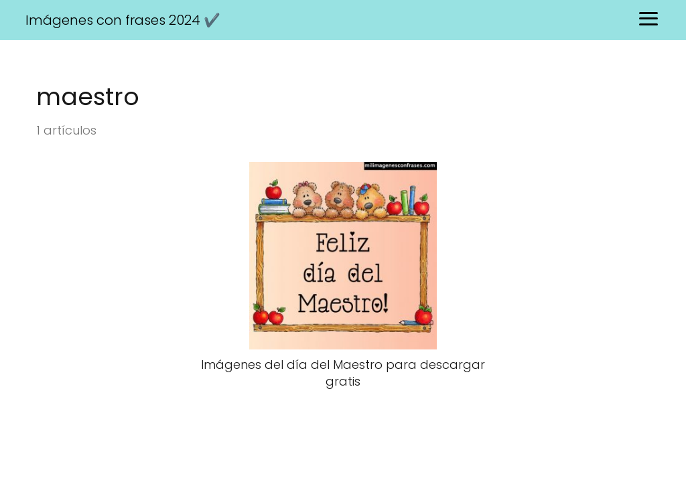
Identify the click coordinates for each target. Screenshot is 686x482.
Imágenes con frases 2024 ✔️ (122, 20)
